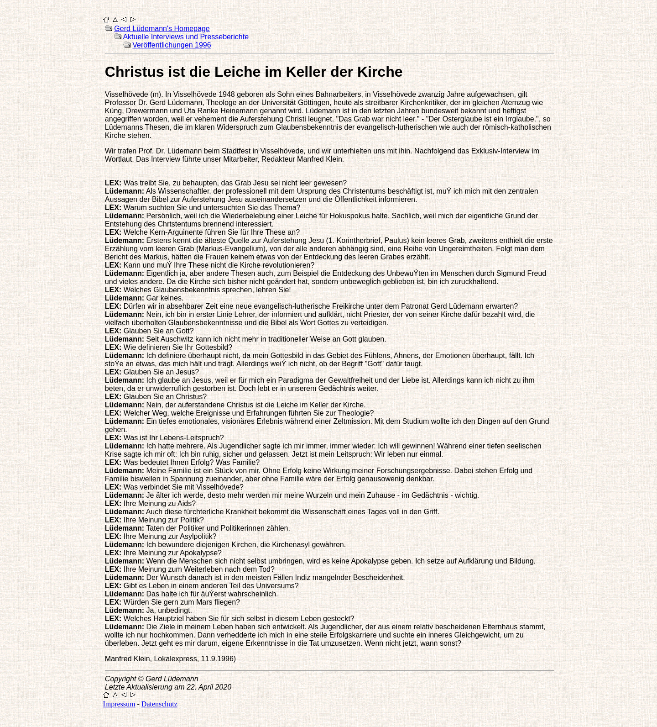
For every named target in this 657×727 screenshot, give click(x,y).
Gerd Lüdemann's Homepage (161, 28)
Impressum (119, 704)
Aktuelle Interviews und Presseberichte (186, 37)
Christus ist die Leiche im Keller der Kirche (254, 71)
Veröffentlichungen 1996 (171, 45)
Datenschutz (159, 704)
